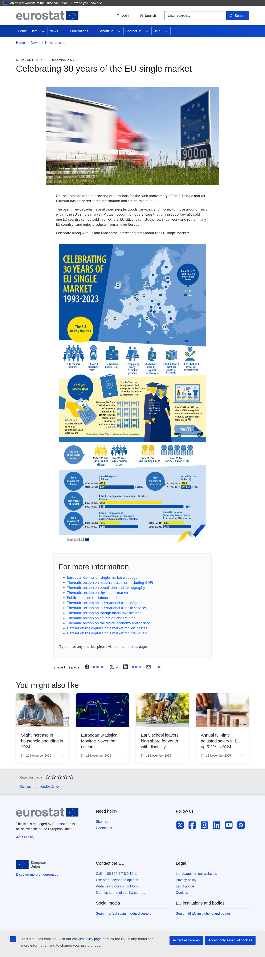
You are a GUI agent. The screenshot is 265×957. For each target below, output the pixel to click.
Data (34, 31)
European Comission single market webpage (102, 577)
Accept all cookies (186, 940)
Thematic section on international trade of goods (105, 602)
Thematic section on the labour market (97, 592)
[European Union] (31, 864)
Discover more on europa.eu (37, 874)
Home (22, 31)
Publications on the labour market (94, 597)
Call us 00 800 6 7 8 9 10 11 (117, 873)
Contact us (133, 31)
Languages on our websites (196, 873)
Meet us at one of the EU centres (120, 892)
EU (181, 195)
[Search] (237, 15)
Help (156, 31)
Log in (123, 15)
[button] (147, 15)
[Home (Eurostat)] (47, 15)
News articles (55, 42)
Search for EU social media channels (123, 913)
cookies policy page (87, 939)
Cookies (182, 892)
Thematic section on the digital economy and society (108, 623)
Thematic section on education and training (101, 618)
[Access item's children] (43, 31)
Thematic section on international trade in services (107, 607)
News (53, 31)
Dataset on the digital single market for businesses (107, 628)
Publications (79, 31)
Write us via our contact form (117, 886)
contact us (130, 646)
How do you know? (87, 3)
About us (106, 31)
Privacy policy (186, 880)
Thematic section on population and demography (106, 587)
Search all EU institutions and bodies (203, 913)
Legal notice (185, 886)
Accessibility (25, 837)
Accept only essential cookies (230, 940)
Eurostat (58, 824)
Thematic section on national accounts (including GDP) (110, 582)
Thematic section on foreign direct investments (104, 613)
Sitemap (102, 821)
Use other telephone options (117, 880)
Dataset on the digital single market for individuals (107, 633)
